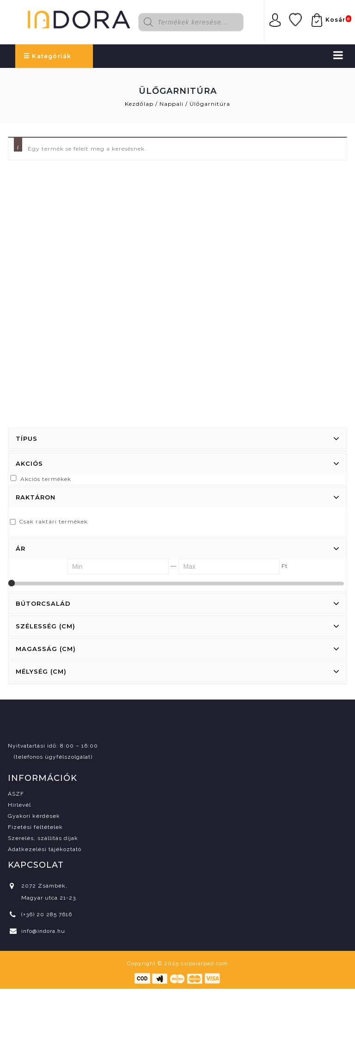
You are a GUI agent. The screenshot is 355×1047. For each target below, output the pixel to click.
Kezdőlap (139, 103)
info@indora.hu (43, 931)
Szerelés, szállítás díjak (43, 838)
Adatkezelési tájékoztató (44, 849)
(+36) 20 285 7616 (46, 914)
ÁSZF (16, 794)
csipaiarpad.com (204, 963)
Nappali (171, 103)
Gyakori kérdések (34, 816)
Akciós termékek (45, 478)
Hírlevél (19, 805)
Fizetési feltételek (35, 827)
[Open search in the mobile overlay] (196, 22)
